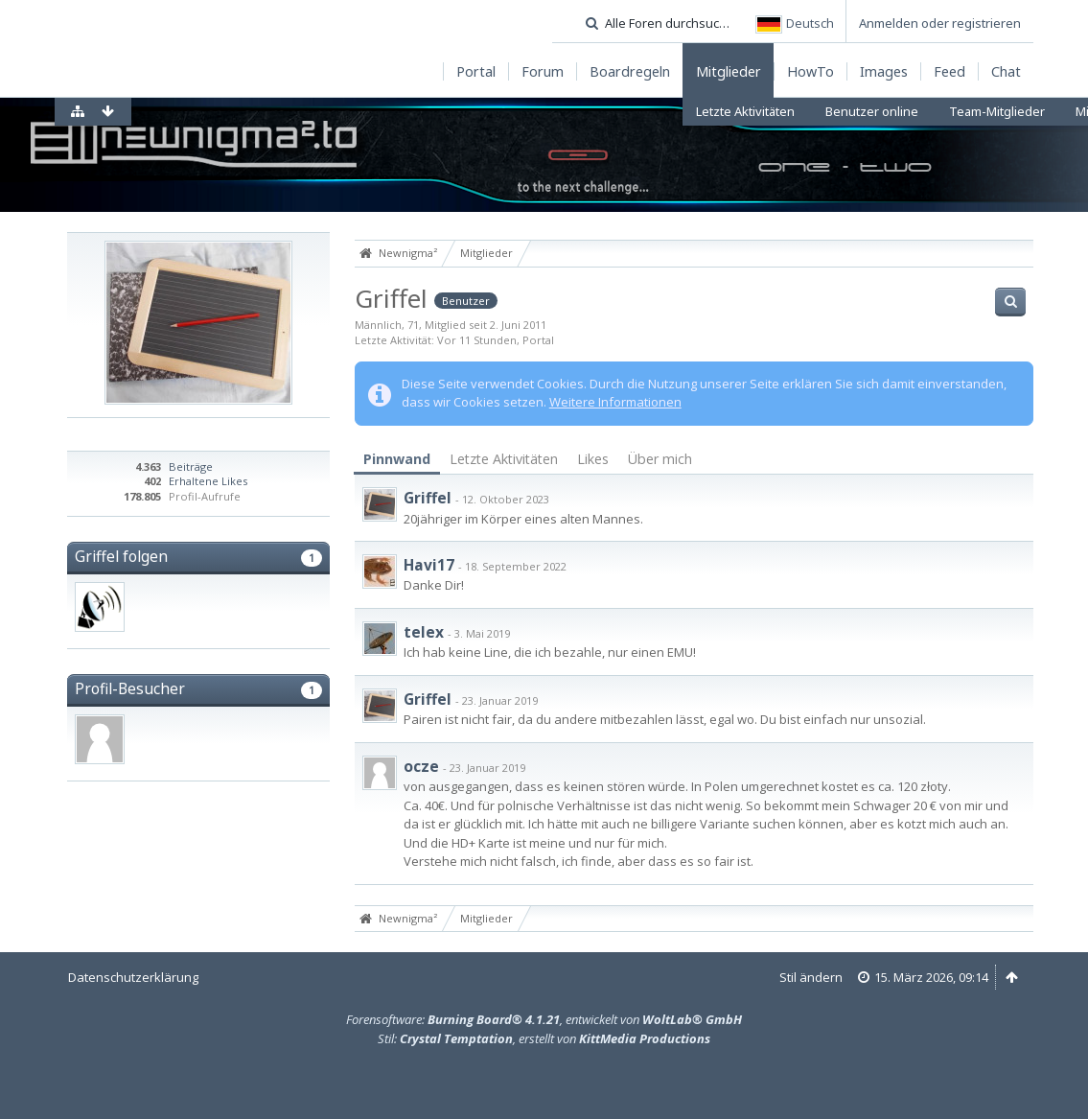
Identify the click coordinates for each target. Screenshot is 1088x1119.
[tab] (397, 460)
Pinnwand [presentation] (396, 459)
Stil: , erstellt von (544, 1038)
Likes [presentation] (593, 459)
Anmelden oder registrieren (940, 23)
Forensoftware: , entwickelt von (544, 1019)
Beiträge (191, 466)
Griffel (427, 497)
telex (424, 631)
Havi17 (429, 564)
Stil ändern (811, 977)
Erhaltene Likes (208, 481)
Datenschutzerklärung (133, 977)
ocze (421, 766)
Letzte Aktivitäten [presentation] (504, 459)
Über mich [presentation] (660, 459)
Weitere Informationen (615, 401)
